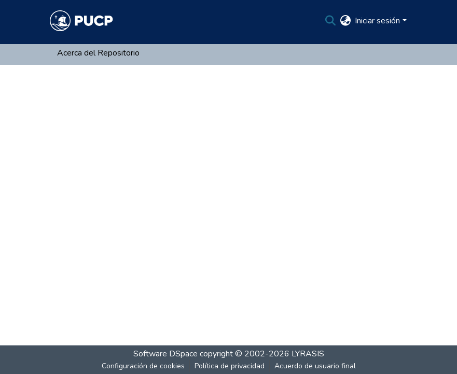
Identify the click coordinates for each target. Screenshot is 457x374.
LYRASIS (308, 353)
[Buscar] (330, 21)
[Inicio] (81, 20)
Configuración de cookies (143, 366)
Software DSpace (165, 353)
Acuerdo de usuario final (315, 366)
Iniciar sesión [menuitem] (377, 20)
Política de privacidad (230, 366)
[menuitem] (345, 21)
